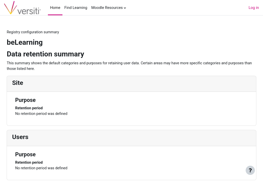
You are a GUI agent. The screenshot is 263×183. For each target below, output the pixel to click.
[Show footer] (250, 170)
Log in (254, 7)
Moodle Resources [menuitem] (107, 7)
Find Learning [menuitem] (75, 7)
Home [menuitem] (55, 7)
